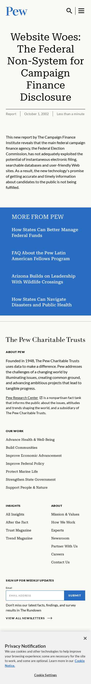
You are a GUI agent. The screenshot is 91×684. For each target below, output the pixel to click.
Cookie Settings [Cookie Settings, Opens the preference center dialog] (45, 676)
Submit (74, 595)
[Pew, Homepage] (17, 11)
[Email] (35, 595)
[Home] (45, 339)
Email (9, 588)
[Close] (85, 639)
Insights (13, 505)
